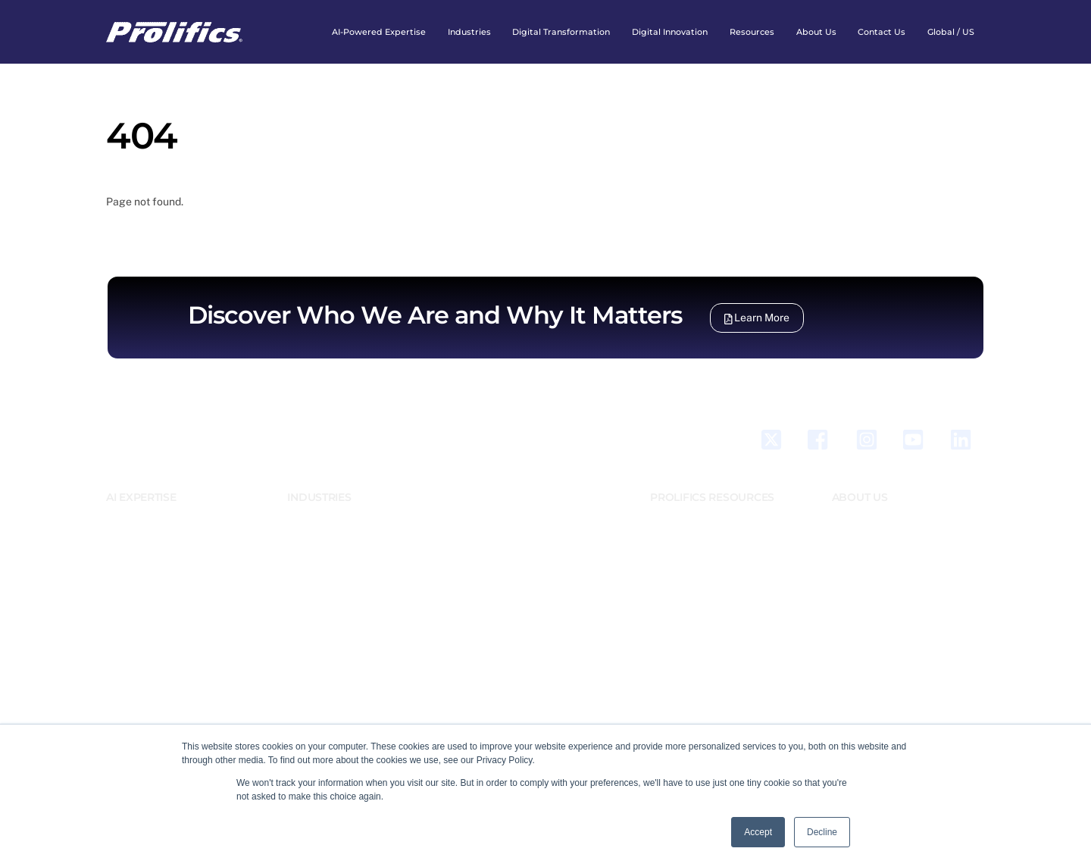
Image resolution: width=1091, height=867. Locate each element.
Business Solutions (146, 619)
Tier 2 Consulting (505, 531)
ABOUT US (860, 497)
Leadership (856, 531)
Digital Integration (145, 654)
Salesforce (130, 548)
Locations (853, 548)
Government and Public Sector (353, 566)
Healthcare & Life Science (344, 584)
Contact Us (881, 32)
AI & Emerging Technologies (166, 514)
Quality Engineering (148, 689)
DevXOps (125, 566)
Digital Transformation (561, 32)
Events (664, 548)
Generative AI (135, 531)
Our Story (853, 514)
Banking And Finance (332, 514)
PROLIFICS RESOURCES (712, 497)
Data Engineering (143, 636)
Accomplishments (870, 584)
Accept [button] (758, 832)
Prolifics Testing (504, 514)
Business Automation (151, 601)
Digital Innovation (670, 32)
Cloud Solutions (140, 671)
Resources (752, 32)
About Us (816, 32)
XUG (478, 584)
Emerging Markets (326, 531)
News (662, 566)
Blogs (662, 514)
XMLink (485, 566)
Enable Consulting (508, 601)
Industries (469, 32)
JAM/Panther (497, 548)
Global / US (950, 32)
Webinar (667, 584)
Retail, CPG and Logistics (341, 601)
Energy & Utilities (324, 548)
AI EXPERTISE (141, 497)
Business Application (151, 584)
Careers (849, 566)
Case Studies (678, 531)
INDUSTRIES (319, 497)
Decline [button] (822, 832)
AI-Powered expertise (379, 32)
